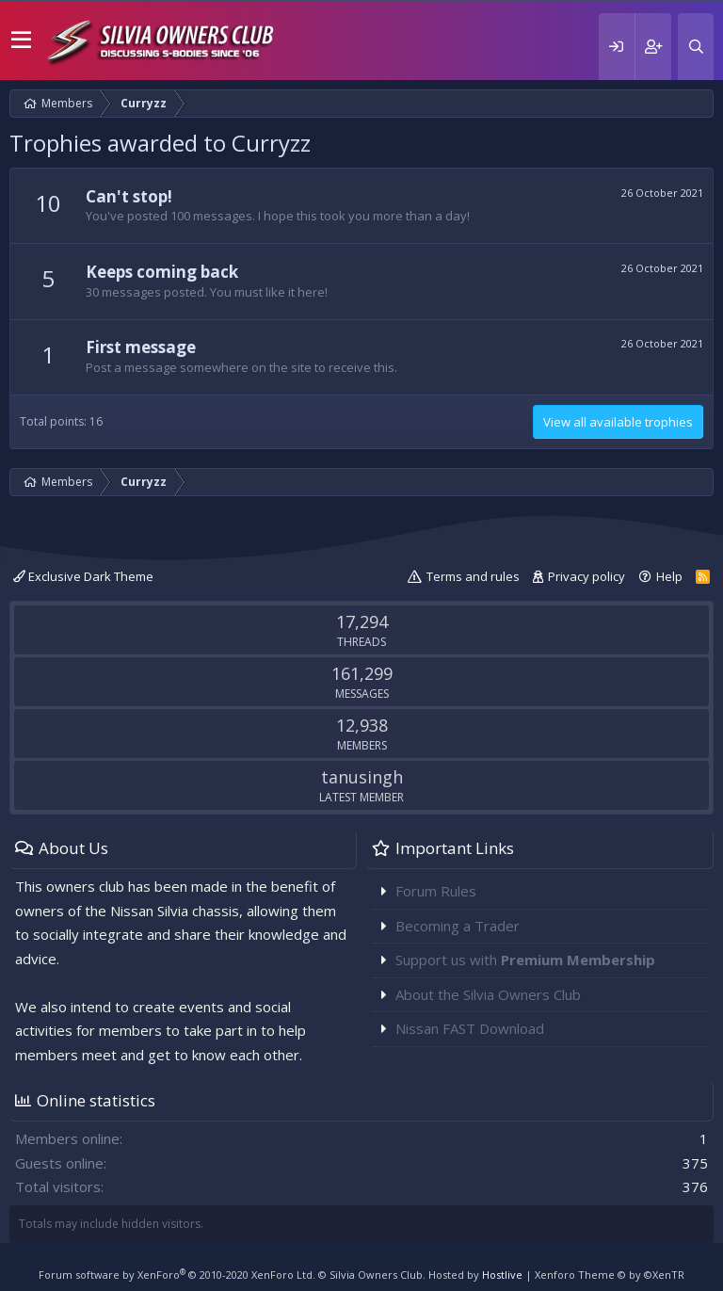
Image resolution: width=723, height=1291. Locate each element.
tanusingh (362, 777)
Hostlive (502, 1274)
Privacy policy (586, 576)
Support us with (525, 959)
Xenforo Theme (609, 1274)
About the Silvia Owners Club (488, 994)
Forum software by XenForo (177, 1274)
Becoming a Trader (457, 925)
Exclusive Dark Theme (83, 576)
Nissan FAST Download (469, 1028)
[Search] (696, 46)
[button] (21, 40)
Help (669, 576)
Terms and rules (473, 576)
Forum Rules (435, 890)
